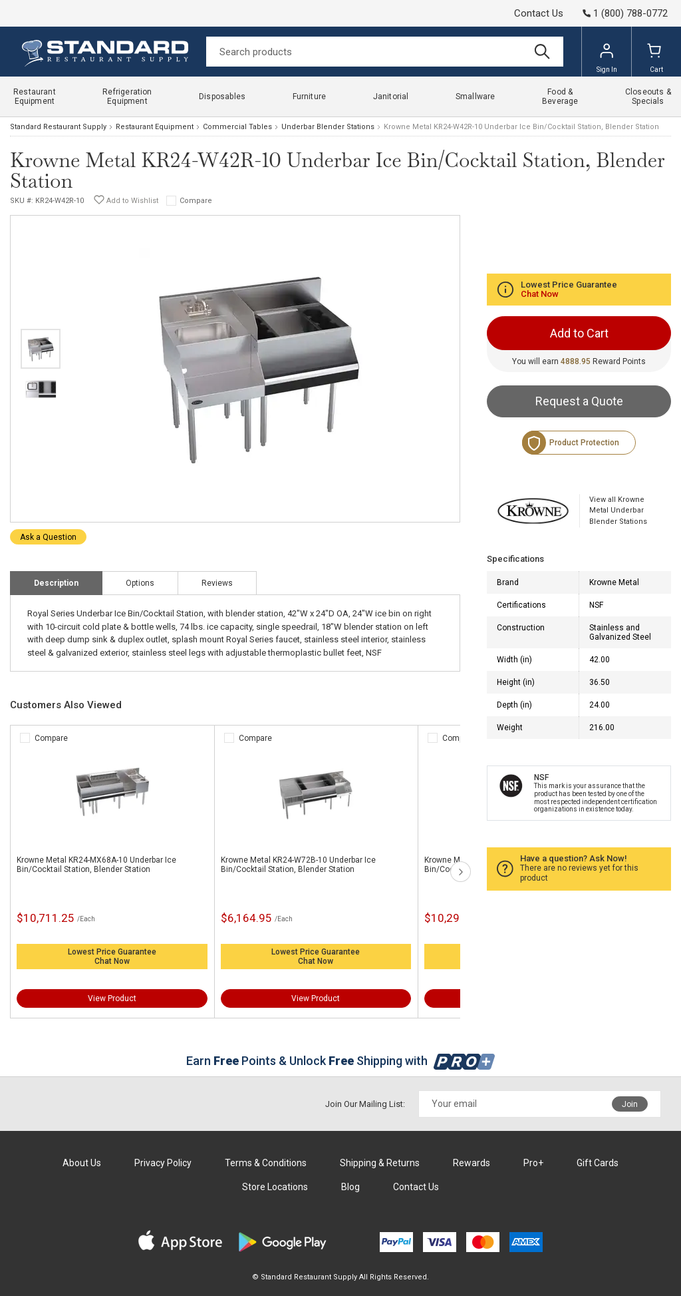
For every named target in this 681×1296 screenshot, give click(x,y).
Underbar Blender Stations (327, 126)
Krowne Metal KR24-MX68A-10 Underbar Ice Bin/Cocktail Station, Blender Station (96, 864)
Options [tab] (140, 583)
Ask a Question (48, 537)
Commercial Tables (237, 126)
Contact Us (538, 13)
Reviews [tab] (217, 583)
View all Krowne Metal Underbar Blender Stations (618, 510)
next (460, 871)
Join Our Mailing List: (365, 1104)
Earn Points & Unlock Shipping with (340, 1061)
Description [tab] (56, 583)
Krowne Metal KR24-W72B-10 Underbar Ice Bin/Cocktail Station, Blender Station (298, 864)
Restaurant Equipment (155, 126)
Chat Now (112, 961)
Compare (196, 200)
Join (630, 1104)
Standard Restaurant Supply (58, 126)
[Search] (384, 52)
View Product (112, 998)
